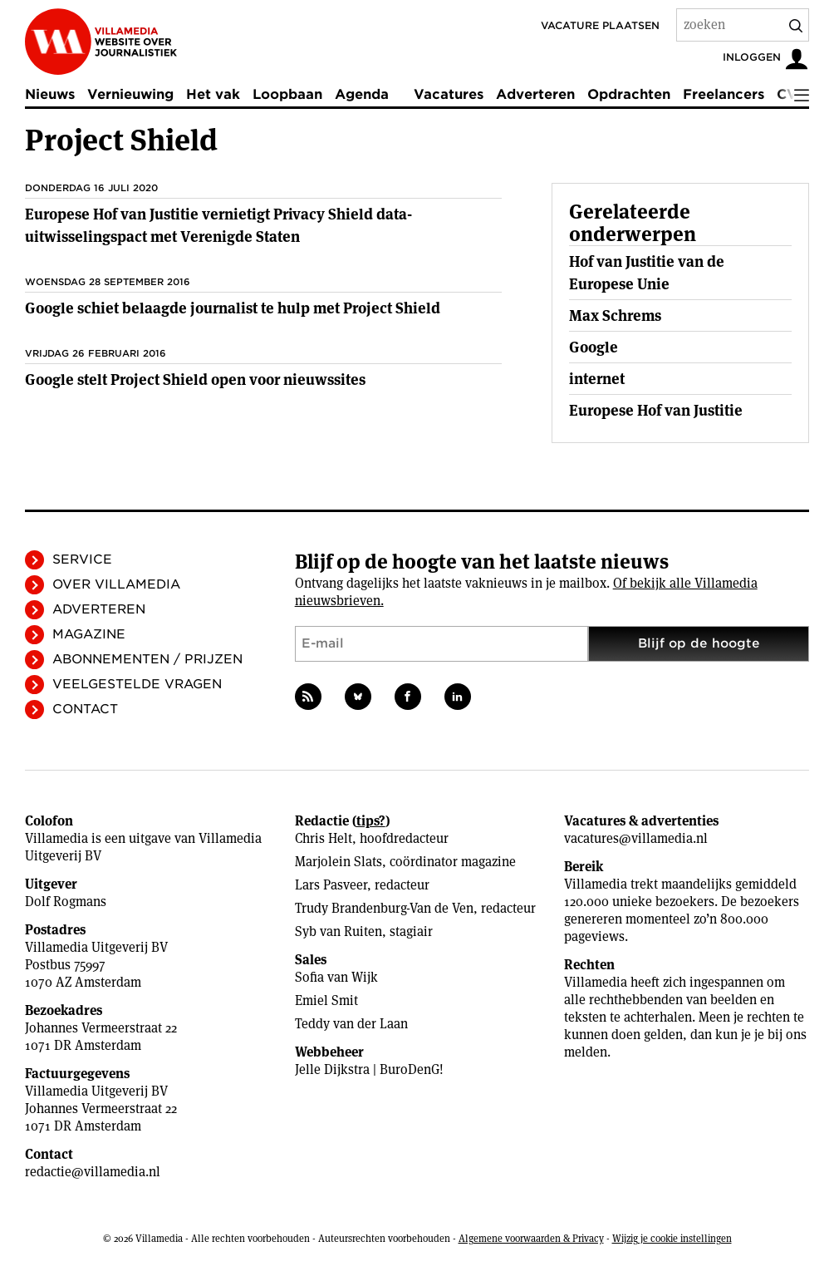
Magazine (88, 634)
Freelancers (723, 94)
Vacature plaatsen (600, 25)
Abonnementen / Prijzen (147, 659)
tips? (370, 821)
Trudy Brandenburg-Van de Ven (384, 908)
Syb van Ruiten (338, 931)
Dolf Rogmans (65, 901)
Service (82, 559)
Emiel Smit (326, 1000)
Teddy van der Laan (351, 1023)
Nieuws (50, 94)
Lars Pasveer (331, 885)
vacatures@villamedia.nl (636, 838)
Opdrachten (628, 94)
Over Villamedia (116, 584)
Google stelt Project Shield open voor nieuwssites (195, 379)
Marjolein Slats (338, 861)
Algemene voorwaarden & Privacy (531, 1238)
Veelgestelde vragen (137, 684)
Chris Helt (323, 838)
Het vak (213, 94)
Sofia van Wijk (336, 977)
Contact (85, 709)
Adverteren (535, 94)
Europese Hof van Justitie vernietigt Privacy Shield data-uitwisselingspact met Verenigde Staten (218, 225)
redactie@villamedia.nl (92, 1171)
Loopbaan (287, 94)
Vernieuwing (130, 94)
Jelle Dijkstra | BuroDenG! (369, 1069)
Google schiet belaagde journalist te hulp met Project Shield (232, 308)
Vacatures (448, 94)
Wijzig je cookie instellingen (672, 1238)
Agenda (362, 94)
